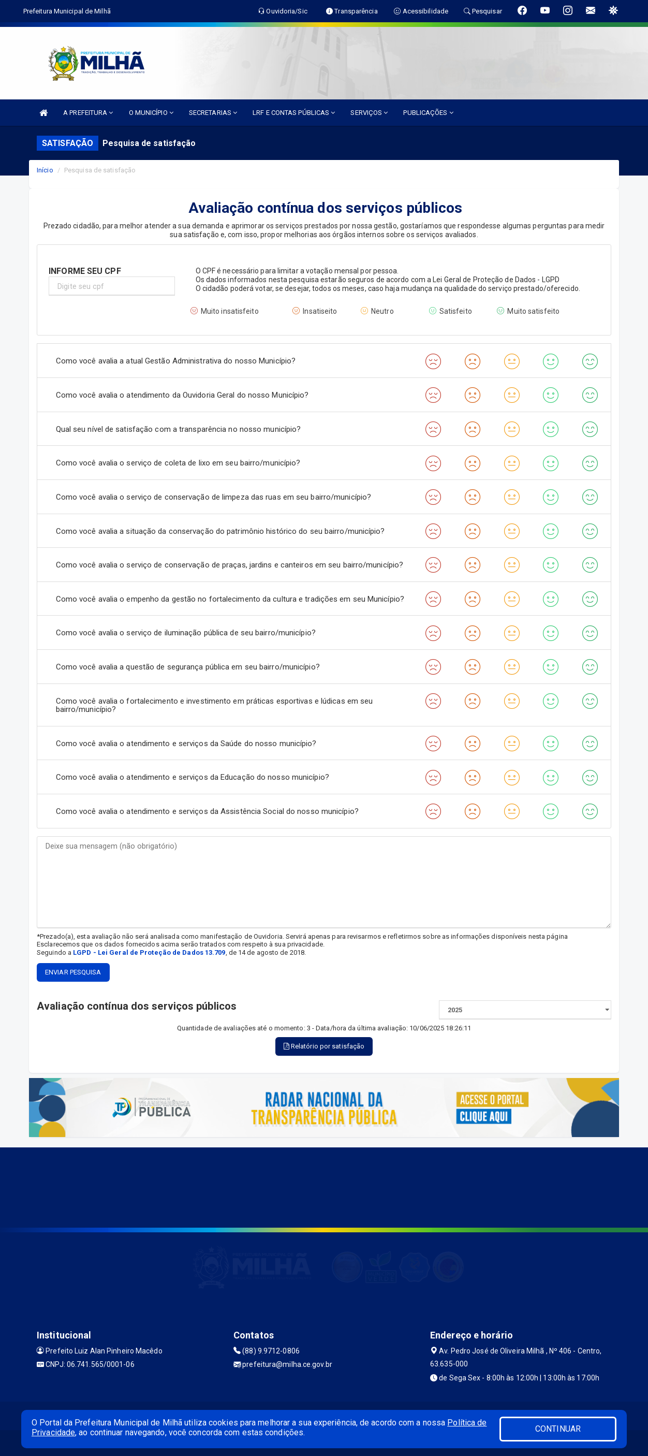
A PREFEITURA (88, 113)
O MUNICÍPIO (151, 113)
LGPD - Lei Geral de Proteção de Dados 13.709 (149, 952)
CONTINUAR (558, 1429)
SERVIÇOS (369, 113)
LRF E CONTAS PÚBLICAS (294, 113)
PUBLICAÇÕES (428, 113)
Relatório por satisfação (324, 1046)
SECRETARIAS (213, 113)
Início (45, 170)
